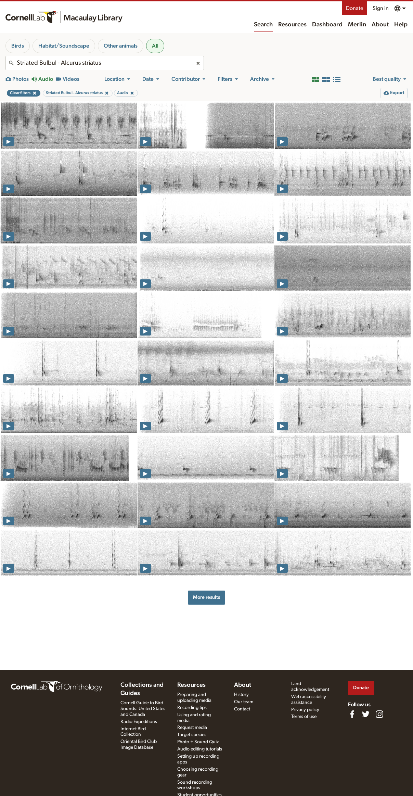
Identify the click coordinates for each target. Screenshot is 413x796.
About (380, 25)
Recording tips (192, 707)
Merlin (357, 25)
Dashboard (327, 25)
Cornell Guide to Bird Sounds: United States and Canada (142, 708)
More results (206, 597)
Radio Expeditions (138, 721)
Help (401, 25)
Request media (192, 727)
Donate (354, 8)
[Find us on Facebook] (352, 714)
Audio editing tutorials (199, 749)
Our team (243, 701)
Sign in (381, 8)
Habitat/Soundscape (63, 46)
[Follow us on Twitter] (366, 714)
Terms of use (304, 716)
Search (263, 25)
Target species (191, 734)
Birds (17, 46)
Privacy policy (305, 709)
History (241, 694)
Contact (242, 709)
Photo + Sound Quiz (198, 742)
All (155, 46)
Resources (292, 25)
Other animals (121, 46)
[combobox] (105, 63)
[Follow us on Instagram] (379, 714)
